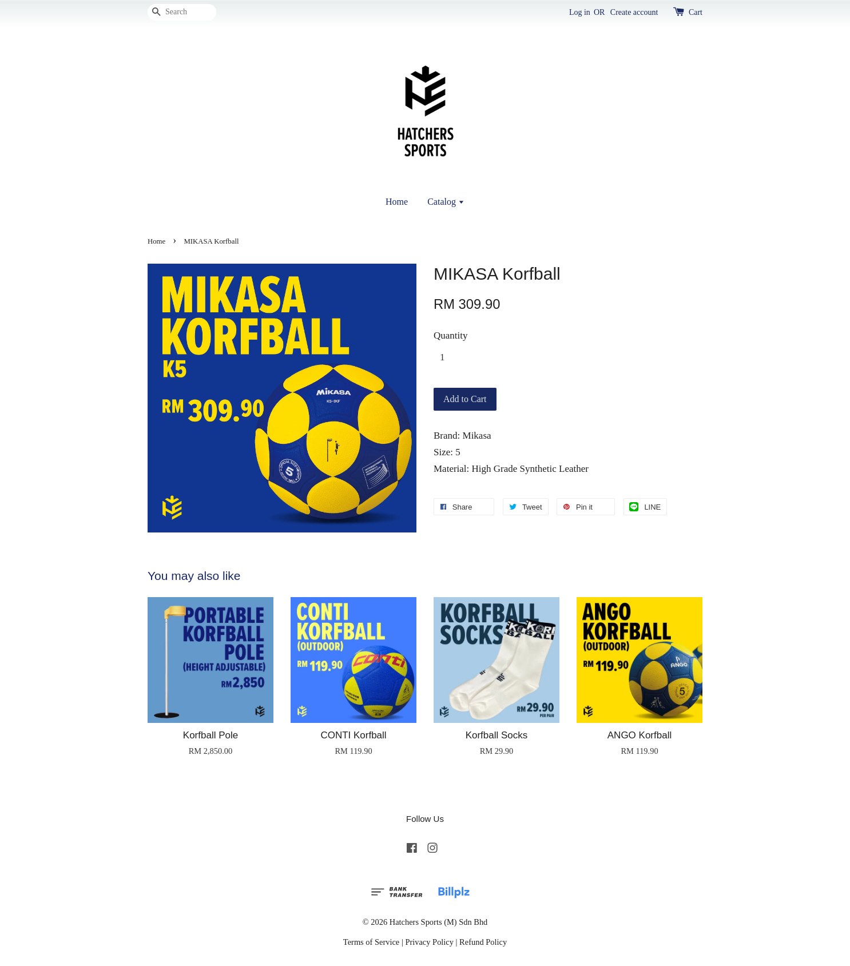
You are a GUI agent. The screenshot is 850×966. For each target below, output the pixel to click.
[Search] (182, 12)
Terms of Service (371, 942)
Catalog (445, 201)
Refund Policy (483, 942)
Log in (579, 12)
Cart (695, 12)
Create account (634, 12)
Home (397, 201)
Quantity (451, 335)
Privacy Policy (429, 942)
